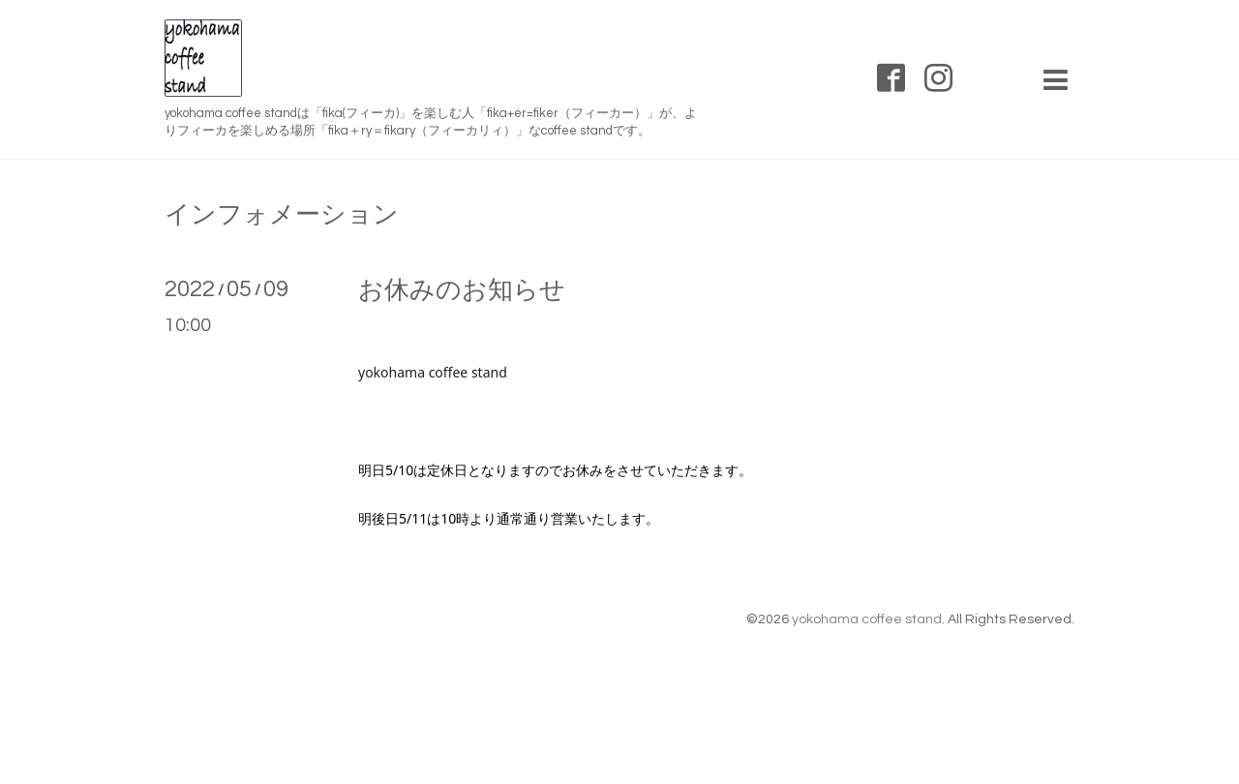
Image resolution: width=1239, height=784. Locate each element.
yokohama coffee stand (867, 619)
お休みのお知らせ (461, 290)
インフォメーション (282, 214)
